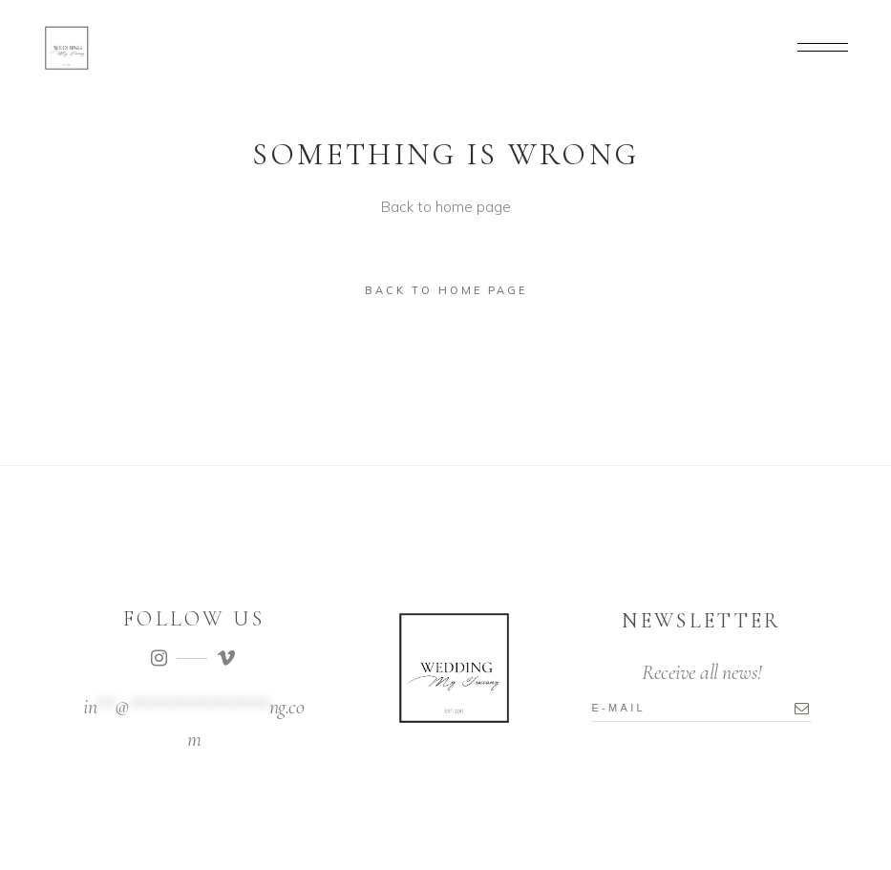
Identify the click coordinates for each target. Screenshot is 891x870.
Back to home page (446, 290)
